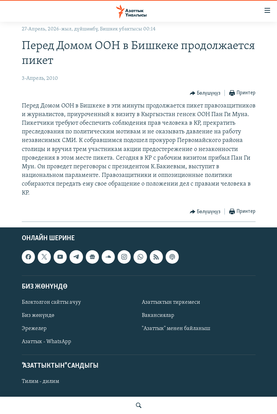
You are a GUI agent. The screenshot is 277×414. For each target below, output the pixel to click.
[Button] (205, 93)
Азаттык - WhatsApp (46, 342)
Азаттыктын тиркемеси (171, 302)
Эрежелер (34, 328)
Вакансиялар (158, 315)
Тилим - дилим (40, 381)
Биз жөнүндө (38, 315)
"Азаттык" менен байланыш (176, 328)
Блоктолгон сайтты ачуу (51, 302)
